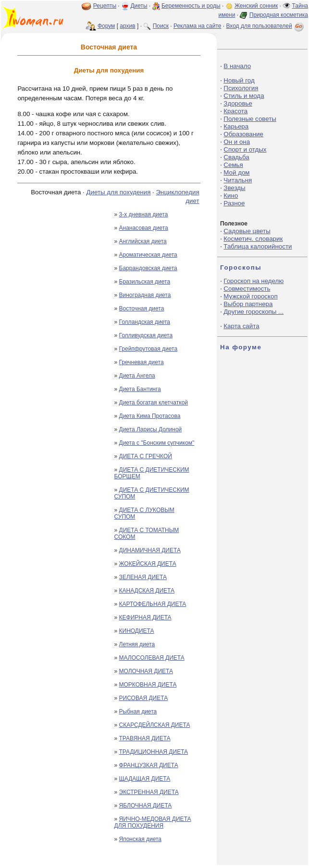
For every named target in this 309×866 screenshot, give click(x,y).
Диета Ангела (137, 375)
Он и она (236, 141)
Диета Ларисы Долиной (150, 429)
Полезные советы (249, 118)
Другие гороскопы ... (253, 311)
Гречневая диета (141, 362)
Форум (106, 26)
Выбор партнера (247, 304)
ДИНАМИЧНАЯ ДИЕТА (150, 550)
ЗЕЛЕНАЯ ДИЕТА (143, 577)
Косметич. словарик (253, 238)
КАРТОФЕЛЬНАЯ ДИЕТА (152, 604)
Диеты (138, 5)
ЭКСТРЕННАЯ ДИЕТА (149, 792)
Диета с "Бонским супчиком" (157, 442)
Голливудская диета (146, 335)
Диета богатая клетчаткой (153, 402)
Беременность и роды (191, 5)
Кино (230, 195)
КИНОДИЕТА (136, 631)
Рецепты (104, 5)
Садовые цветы (246, 231)
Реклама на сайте (197, 26)
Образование (243, 134)
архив (127, 26)
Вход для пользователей (266, 26)
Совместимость (246, 288)
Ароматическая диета (148, 254)
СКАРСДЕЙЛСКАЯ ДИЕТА (154, 725)
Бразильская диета (145, 281)
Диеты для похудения (119, 192)
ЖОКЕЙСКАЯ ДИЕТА (147, 563)
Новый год (238, 80)
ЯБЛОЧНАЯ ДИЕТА (145, 805)
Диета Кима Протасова (150, 416)
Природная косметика (278, 15)
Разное (234, 203)
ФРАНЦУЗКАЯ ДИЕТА (148, 765)
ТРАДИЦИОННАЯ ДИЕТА (153, 751)
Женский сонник (256, 5)
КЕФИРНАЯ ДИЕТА (145, 617)
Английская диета (143, 241)
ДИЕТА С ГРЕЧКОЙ (145, 456)
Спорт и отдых (244, 149)
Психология (240, 88)
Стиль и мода (243, 95)
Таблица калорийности (257, 246)
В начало (237, 66)
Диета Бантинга (140, 389)
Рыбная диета (138, 711)
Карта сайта (241, 326)
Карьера (235, 126)
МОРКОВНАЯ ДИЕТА (148, 684)
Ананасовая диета (143, 228)
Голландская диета (144, 322)
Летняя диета (137, 644)
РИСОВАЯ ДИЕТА (143, 698)
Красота (235, 111)
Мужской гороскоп (250, 296)
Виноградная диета (145, 295)
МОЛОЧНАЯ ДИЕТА (146, 671)
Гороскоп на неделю (253, 281)
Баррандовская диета (148, 268)
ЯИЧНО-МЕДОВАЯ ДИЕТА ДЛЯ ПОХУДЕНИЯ (152, 822)
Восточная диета (141, 308)
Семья (233, 164)
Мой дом (236, 172)
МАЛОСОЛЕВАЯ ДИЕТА (152, 657)
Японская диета (140, 839)
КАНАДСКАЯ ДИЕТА (147, 590)
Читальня (237, 180)
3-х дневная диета (143, 214)
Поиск (161, 26)
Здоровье (237, 103)
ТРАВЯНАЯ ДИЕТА (145, 738)
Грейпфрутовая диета (148, 348)
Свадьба (236, 157)
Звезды (234, 187)
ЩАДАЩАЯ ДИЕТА (145, 778)
